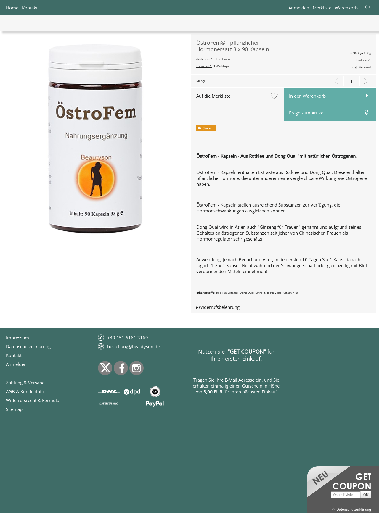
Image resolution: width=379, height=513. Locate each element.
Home (12, 8)
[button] (368, 8)
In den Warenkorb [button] (307, 96)
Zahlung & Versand (25, 382)
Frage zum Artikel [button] (307, 113)
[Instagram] (136, 368)
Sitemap (14, 409)
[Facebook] (120, 368)
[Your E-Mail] (345, 494)
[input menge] (351, 81)
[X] (105, 368)
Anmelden (298, 8)
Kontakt (30, 8)
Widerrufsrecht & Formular (33, 400)
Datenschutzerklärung (28, 346)
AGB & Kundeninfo (25, 391)
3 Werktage (212, 66)
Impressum (17, 338)
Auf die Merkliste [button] (213, 96)
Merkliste (322, 8)
